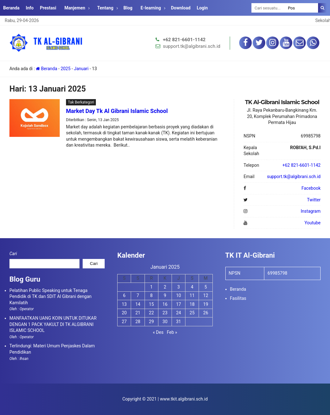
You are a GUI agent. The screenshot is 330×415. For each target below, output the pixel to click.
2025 (65, 68)
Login (202, 7)
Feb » (172, 332)
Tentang (105, 7)
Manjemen (74, 7)
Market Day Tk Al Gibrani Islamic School (117, 111)
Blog (128, 7)
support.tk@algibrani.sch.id (191, 46)
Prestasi (48, 7)
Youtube (313, 222)
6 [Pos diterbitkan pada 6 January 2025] (124, 295)
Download (180, 7)
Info (30, 7)
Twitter (314, 199)
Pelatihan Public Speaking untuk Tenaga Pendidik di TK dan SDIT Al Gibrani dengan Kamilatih (50, 296)
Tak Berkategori (81, 102)
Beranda (11, 7)
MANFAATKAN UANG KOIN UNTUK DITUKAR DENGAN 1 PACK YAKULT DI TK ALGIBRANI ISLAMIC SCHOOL (52, 324)
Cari (13, 253)
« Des (158, 332)
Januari (81, 68)
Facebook (311, 188)
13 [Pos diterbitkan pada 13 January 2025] (124, 304)
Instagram (311, 211)
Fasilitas (238, 298)
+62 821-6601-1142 (184, 39)
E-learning (150, 7)
